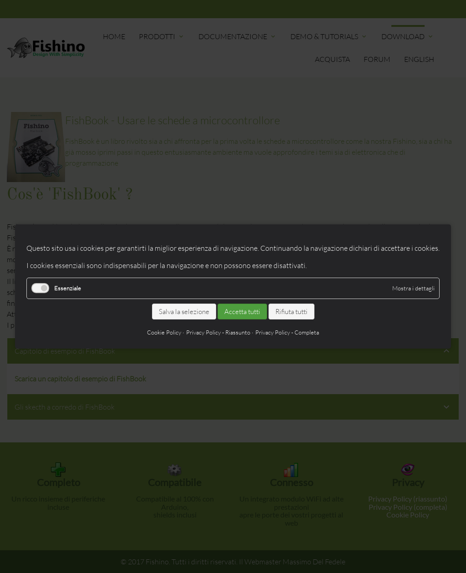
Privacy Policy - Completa (287, 332)
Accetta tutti (242, 311)
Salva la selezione (184, 311)
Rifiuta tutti (291, 311)
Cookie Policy (164, 332)
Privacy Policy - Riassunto (218, 332)
